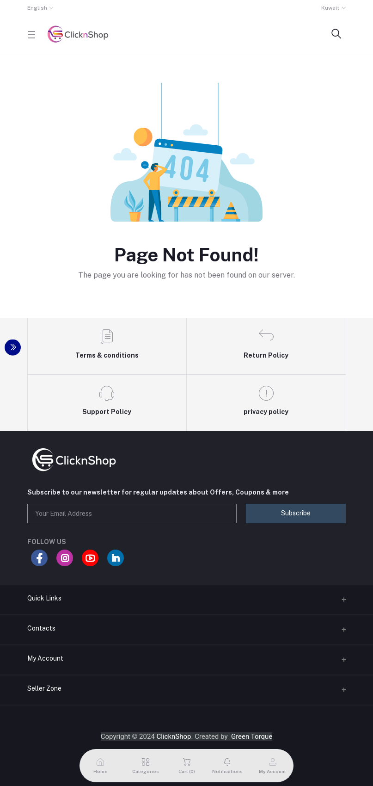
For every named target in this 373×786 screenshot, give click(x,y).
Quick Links (44, 598)
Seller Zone (44, 688)
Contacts (41, 628)
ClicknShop (174, 736)
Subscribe (296, 513)
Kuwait (330, 8)
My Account (45, 658)
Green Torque (251, 736)
